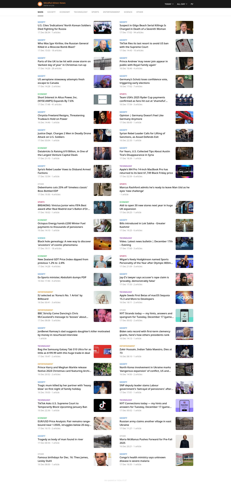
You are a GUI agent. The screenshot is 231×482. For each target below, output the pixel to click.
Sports (95, 12)
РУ (192, 4)
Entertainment (111, 12)
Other (139, 12)
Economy (65, 12)
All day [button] (181, 4)
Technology (81, 12)
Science (128, 12)
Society (51, 12)
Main (40, 12)
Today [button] (168, 4)
